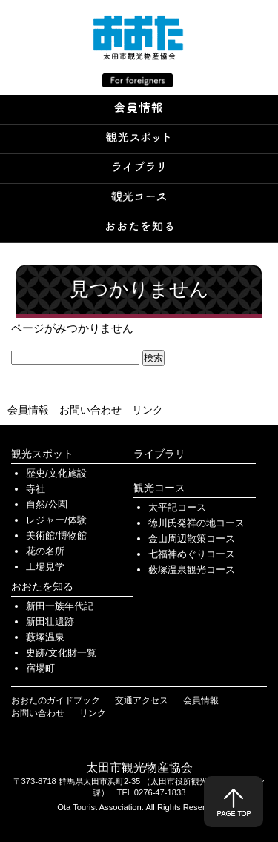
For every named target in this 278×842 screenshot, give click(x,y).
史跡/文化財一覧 (61, 652)
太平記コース (177, 507)
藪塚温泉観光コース (191, 569)
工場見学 (45, 566)
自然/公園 (46, 504)
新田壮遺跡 (50, 621)
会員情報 (28, 410)
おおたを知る (42, 586)
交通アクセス (141, 700)
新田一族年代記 (59, 605)
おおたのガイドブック (55, 700)
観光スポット (42, 454)
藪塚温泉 (45, 637)
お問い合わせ (90, 410)
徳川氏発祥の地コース (196, 522)
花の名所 (45, 551)
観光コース (159, 488)
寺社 (35, 488)
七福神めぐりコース (191, 554)
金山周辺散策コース (191, 538)
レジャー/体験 (56, 520)
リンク (147, 410)
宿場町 (40, 668)
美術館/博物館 (56, 535)
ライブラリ (159, 454)
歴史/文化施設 (56, 473)
